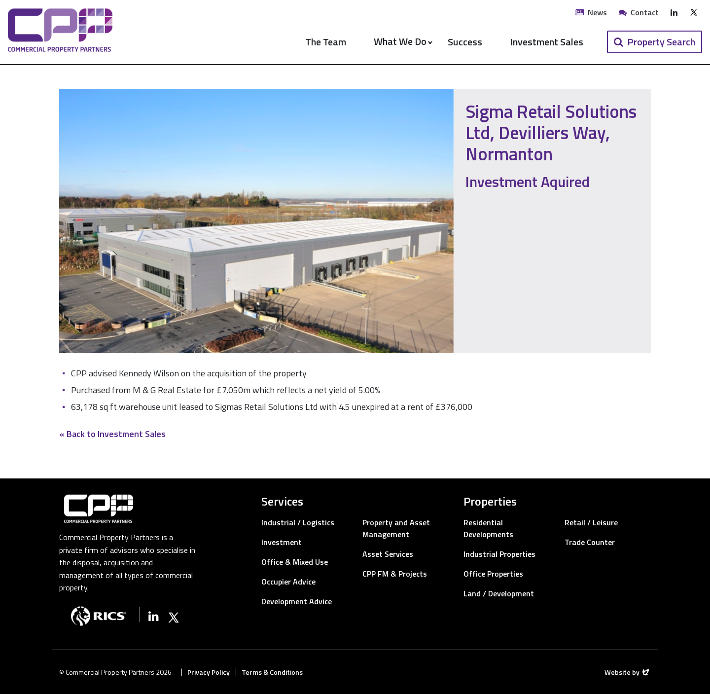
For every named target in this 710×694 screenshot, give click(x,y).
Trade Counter (590, 542)
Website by (627, 672)
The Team (325, 41)
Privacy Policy (208, 672)
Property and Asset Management (396, 528)
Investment (281, 542)
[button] (654, 42)
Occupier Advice (288, 581)
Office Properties (493, 574)
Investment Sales (546, 41)
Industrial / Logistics (297, 522)
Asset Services (387, 554)
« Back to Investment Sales (112, 433)
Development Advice (296, 601)
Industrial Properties (499, 554)
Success (465, 41)
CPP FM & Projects (394, 574)
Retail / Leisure (591, 522)
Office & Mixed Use (294, 562)
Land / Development (498, 593)
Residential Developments (488, 528)
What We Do (399, 41)
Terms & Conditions (272, 672)
